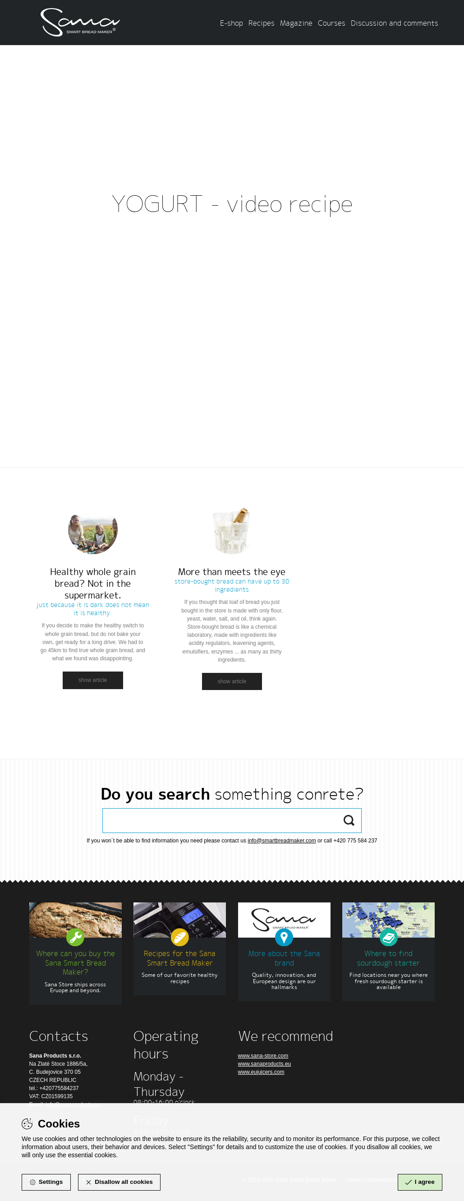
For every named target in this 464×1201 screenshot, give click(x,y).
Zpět (231, 241)
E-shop (231, 23)
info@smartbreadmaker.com (282, 840)
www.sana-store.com (263, 1056)
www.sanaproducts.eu (264, 1064)
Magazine (296, 23)
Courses (331, 23)
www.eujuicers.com (261, 1072)
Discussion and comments (394, 23)
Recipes (261, 23)
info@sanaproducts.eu (73, 1104)
